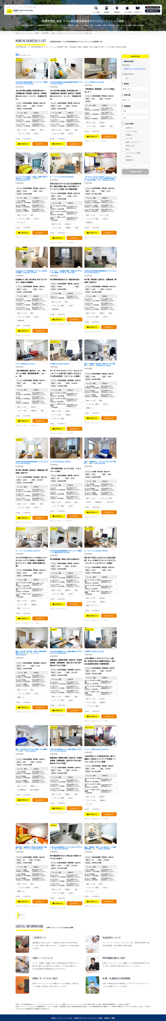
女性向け (129, 128)
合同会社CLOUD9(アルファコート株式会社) (100, 238)
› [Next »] (37, 915)
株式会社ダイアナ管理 (64, 324)
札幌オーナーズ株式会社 (98, 141)
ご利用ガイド (137, 12)
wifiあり (129, 156)
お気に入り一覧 (153, 7)
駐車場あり (130, 160)
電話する (41, 144)
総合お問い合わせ (153, 11)
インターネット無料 (133, 153)
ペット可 (129, 138)
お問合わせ (24, 144)
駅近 (127, 149)
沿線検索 (106, 12)
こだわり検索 (127, 12)
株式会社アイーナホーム (30, 237)
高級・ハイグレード (133, 142)
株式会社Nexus (27, 148)
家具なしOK (130, 146)
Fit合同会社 (26, 335)
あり (127, 78)
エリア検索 (96, 12)
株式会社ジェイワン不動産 (65, 242)
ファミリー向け (131, 131)
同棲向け (129, 135)
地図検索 (117, 12)
